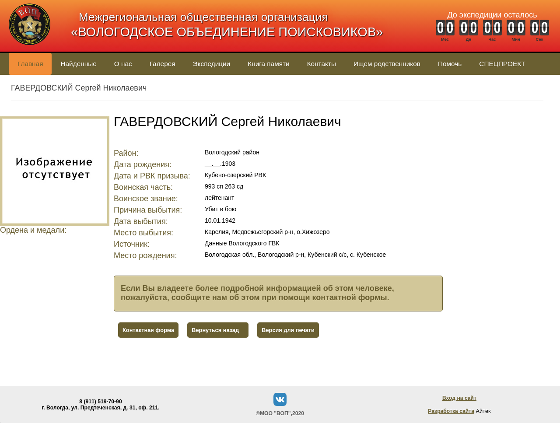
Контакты (321, 63)
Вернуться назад (215, 330)
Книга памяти (268, 63)
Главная (30, 63)
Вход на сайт (459, 398)
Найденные (78, 63)
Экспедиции (212, 63)
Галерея (162, 63)
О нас (123, 63)
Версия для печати (288, 330)
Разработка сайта (451, 411)
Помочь (450, 63)
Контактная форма (148, 330)
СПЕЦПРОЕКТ (502, 63)
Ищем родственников (387, 63)
